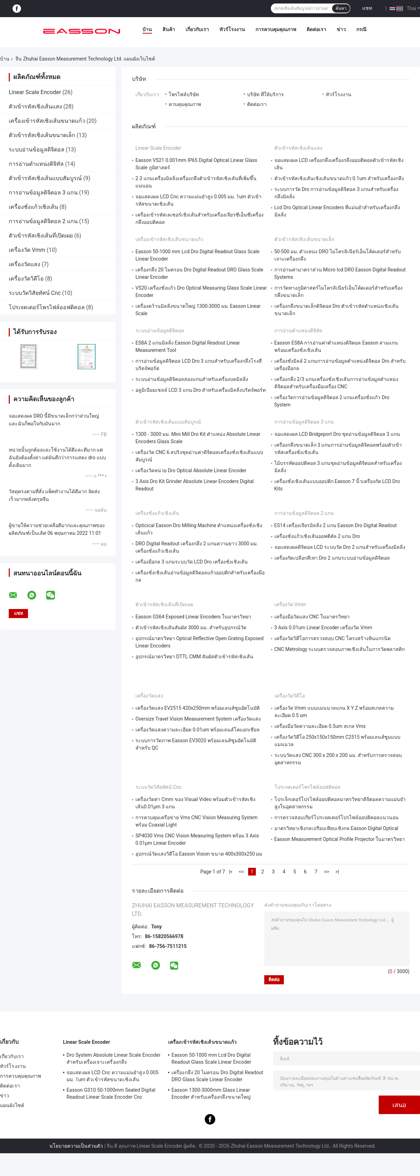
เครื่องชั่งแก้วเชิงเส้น (33, 207)
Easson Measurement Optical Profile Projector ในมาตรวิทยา (339, 839)
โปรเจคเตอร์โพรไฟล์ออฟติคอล (47, 307)
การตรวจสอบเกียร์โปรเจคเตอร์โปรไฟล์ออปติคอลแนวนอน (336, 817)
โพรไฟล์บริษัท (184, 94)
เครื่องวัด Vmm (27, 250)
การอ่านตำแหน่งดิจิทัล (36, 164)
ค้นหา (341, 8)
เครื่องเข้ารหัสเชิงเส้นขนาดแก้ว (47, 121)
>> (326, 871)
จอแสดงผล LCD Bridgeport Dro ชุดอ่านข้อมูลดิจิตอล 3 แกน (337, 434)
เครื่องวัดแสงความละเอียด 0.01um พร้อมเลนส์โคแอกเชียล (197, 729)
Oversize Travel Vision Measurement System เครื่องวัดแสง (198, 719)
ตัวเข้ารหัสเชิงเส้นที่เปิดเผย (41, 235)
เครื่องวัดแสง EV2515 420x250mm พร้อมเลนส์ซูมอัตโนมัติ (197, 708)
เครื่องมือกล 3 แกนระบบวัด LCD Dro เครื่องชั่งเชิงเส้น (191, 562)
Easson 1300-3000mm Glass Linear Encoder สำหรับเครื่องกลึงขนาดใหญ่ (211, 1093)
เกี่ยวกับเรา (197, 29)
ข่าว (341, 29)
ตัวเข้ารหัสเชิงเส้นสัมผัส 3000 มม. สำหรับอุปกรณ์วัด (190, 627)
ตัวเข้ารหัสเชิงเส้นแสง (35, 106)
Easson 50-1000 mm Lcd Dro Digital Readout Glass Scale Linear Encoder (211, 1058)
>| (337, 871)
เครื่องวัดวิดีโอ (26, 278)
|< (231, 871)
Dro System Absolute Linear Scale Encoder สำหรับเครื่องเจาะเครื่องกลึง (113, 1058)
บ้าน (147, 29)
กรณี (361, 29)
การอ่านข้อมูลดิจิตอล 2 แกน (43, 221)
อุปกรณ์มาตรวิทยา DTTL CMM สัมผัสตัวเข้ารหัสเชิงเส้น (194, 656)
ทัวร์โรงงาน (232, 29)
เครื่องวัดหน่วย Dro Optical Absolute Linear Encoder (190, 470)
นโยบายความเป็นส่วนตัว (76, 1146)
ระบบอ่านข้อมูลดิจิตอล (36, 149)
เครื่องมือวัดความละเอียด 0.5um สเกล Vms (320, 726)
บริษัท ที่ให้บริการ (265, 94)
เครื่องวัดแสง (24, 264)
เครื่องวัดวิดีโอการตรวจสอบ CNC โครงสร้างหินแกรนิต (332, 638)
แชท (367, 8)
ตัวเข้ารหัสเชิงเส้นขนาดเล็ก (42, 135)
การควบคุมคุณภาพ (275, 29)
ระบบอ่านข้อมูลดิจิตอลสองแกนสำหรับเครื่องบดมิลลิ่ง (191, 379)
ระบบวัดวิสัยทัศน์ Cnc (35, 293)
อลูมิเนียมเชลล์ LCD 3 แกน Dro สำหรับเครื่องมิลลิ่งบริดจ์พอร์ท (200, 390)
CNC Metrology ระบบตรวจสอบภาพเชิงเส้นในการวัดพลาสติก (339, 649)
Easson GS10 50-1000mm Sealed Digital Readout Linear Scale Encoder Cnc (110, 1093)
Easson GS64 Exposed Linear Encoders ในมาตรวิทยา (193, 616)
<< (241, 871)
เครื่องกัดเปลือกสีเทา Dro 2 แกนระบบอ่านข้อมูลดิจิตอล (332, 558)
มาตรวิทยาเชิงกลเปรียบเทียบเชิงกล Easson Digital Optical (336, 828)
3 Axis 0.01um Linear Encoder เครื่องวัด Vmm (323, 627)
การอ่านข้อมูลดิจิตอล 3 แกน (43, 192)
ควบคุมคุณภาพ (185, 104)
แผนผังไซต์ (12, 1105)
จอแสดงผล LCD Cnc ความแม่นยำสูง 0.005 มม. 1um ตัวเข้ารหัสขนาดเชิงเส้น (112, 1076)
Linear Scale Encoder (35, 92)
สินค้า (168, 29)
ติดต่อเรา (316, 29)
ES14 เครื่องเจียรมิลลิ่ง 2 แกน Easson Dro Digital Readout (335, 525)
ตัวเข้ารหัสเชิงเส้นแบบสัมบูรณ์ (45, 178)
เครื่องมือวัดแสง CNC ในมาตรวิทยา (312, 616)
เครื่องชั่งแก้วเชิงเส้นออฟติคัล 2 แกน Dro (317, 536)
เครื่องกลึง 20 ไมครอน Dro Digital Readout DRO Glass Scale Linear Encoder (217, 1076)
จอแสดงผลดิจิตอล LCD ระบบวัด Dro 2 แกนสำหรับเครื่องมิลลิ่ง (339, 547)
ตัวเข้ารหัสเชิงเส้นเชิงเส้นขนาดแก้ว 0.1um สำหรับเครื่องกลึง (339, 178)
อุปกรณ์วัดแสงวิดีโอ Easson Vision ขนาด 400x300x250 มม (198, 854)
